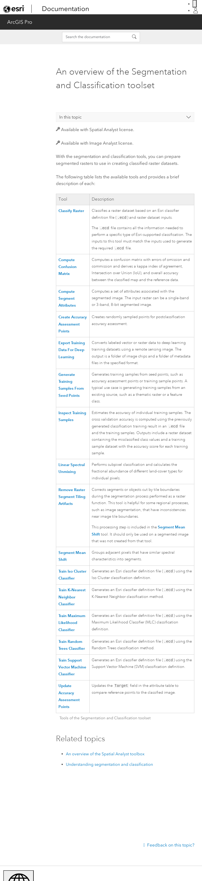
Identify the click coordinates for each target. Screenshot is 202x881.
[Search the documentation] (95, 37)
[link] (14, 9)
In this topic (70, 117)
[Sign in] (196, 10)
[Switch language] (195, 3)
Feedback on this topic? (170, 845)
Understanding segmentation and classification (109, 766)
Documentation (65, 9)
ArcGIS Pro (19, 22)
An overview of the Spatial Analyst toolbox (105, 756)
